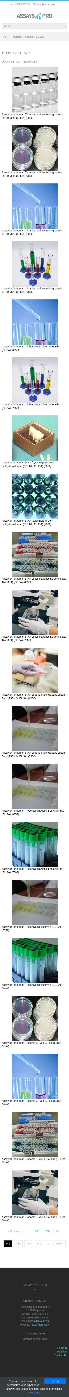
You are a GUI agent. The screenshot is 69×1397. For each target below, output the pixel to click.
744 (28, 1243)
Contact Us (60, 1355)
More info (34, 1392)
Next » (59, 1243)
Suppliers (61, 1351)
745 (39, 1243)
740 (47, 1231)
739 (37, 1231)
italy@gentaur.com (38, 1321)
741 (58, 1231)
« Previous (14, 1231)
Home (5, 37)
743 (18, 1243)
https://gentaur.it (40, 1324)
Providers (16, 37)
